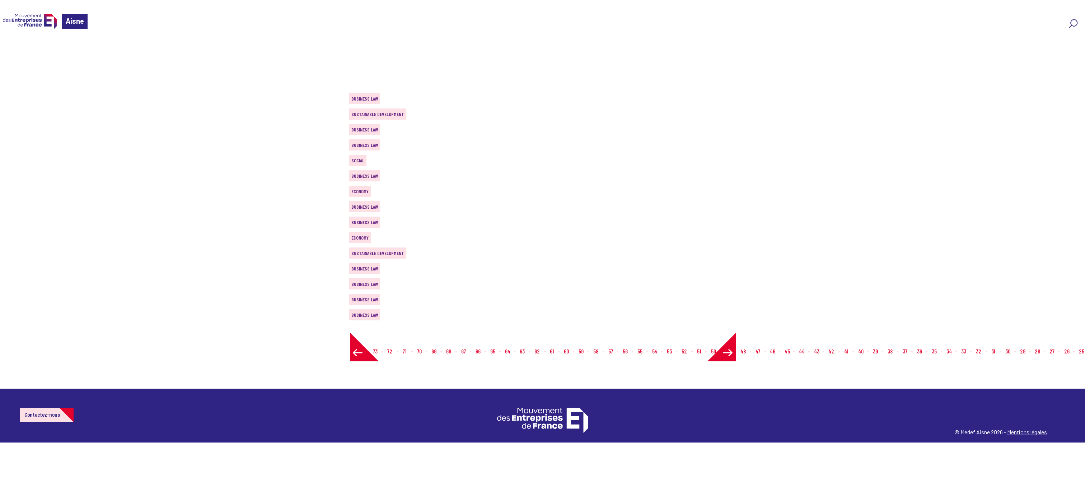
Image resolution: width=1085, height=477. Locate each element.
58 (595, 351)
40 (861, 351)
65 (492, 351)
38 (890, 351)
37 (905, 351)
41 (846, 351)
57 (610, 351)
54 (655, 351)
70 (419, 351)
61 (552, 351)
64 (507, 351)
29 (1022, 351)
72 (389, 351)
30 (1007, 351)
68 (448, 351)
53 (669, 351)
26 (1067, 351)
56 (625, 351)
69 (433, 351)
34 (949, 351)
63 (522, 351)
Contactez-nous (42, 414)
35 (934, 351)
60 (566, 351)
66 (478, 351)
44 (802, 351)
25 (1081, 351)
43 (816, 351)
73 (375, 351)
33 (963, 351)
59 (581, 351)
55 (639, 351)
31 (993, 351)
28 (1037, 351)
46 (772, 351)
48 (743, 351)
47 (758, 351)
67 (463, 351)
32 (978, 351)
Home (16, 48)
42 (831, 351)
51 (699, 351)
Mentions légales (1027, 432)
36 (919, 351)
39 (875, 351)
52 (684, 351)
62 (537, 351)
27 (1051, 351)
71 (404, 351)
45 (787, 351)
